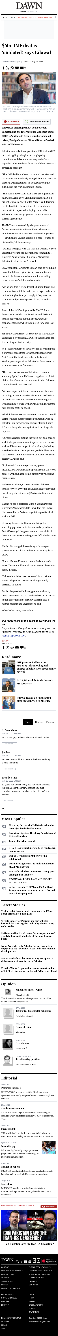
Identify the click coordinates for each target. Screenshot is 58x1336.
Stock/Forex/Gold (9, 1298)
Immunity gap (8, 1146)
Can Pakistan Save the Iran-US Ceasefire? (29, 1243)
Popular (50, 722)
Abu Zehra (20, 1032)
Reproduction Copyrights (40, 1271)
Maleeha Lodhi (22, 995)
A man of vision (23, 1027)
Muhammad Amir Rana (26, 1064)
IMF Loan (5, 641)
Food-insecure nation (12, 1108)
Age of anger (22, 1043)
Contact (5, 1267)
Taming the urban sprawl (22, 841)
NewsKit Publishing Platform (39, 1321)
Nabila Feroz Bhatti (24, 1016)
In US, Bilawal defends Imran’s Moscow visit (35, 682)
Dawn (31, 1294)
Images (32, 1301)
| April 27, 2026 (29, 11)
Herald (4, 1325)
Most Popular (13, 818)
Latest (13, 17)
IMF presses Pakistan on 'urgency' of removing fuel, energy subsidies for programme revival (36, 667)
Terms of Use (7, 1281)
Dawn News (34, 1312)
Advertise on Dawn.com (39, 1274)
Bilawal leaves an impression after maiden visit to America (34, 699)
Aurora (32, 1308)
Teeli (3, 1329)
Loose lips (6, 1184)
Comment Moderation (10, 1288)
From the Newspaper (11, 62)
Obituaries (34, 1285)
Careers (33, 1281)
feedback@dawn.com (13, 635)
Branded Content (37, 1278)
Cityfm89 (5, 1321)
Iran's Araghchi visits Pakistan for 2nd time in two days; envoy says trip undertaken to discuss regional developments (28, 949)
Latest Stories (13, 904)
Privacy (4, 1285)
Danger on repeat (10, 1166)
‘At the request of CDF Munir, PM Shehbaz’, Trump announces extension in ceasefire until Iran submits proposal (32, 890)
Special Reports (36, 1305)
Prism (31, 1298)
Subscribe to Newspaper (40, 1267)
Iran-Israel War (45, 17)
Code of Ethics (7, 1274)
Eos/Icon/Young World (11, 1318)
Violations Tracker (27, 17)
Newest (38, 722)
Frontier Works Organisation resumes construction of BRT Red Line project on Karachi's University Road (29, 969)
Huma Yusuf (21, 1048)
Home (5, 17)
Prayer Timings (7, 1294)
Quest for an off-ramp (29, 989)
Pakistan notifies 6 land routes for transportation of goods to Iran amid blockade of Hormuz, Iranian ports (27, 936)
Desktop (5, 1305)
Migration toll (8, 1128)
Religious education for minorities (33, 1010)
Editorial (9, 1077)
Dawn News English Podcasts (17, 1206)
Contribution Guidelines (12, 1271)
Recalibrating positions (28, 1059)
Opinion (8, 983)
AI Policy (5, 1278)
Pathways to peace (11, 1087)
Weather (5, 1301)
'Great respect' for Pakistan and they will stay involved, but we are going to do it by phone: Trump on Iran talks (27, 923)
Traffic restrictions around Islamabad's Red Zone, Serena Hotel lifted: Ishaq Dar (27, 912)
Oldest (28, 722)
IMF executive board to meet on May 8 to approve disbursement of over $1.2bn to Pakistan (27, 960)
